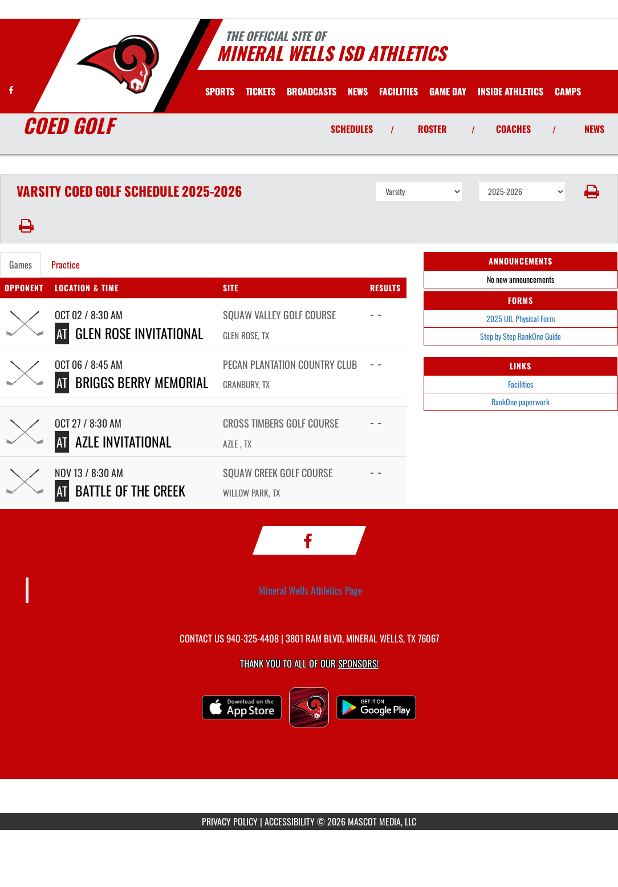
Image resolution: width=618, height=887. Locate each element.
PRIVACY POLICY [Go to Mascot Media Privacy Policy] (230, 821)
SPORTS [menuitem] (219, 91)
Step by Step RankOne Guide (520, 336)
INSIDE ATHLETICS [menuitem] (510, 91)
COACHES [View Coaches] (513, 129)
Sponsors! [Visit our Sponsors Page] (358, 663)
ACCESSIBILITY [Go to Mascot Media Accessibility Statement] (290, 821)
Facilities (520, 384)
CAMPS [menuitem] (568, 91)
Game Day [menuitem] (447, 91)
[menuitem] (260, 91)
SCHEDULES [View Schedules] (352, 129)
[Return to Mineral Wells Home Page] (117, 64)
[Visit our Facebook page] (11, 90)
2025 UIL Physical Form (520, 318)
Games (20, 264)
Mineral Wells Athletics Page (310, 590)
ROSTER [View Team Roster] (432, 129)
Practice (65, 264)
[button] (592, 192)
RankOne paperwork (520, 402)
